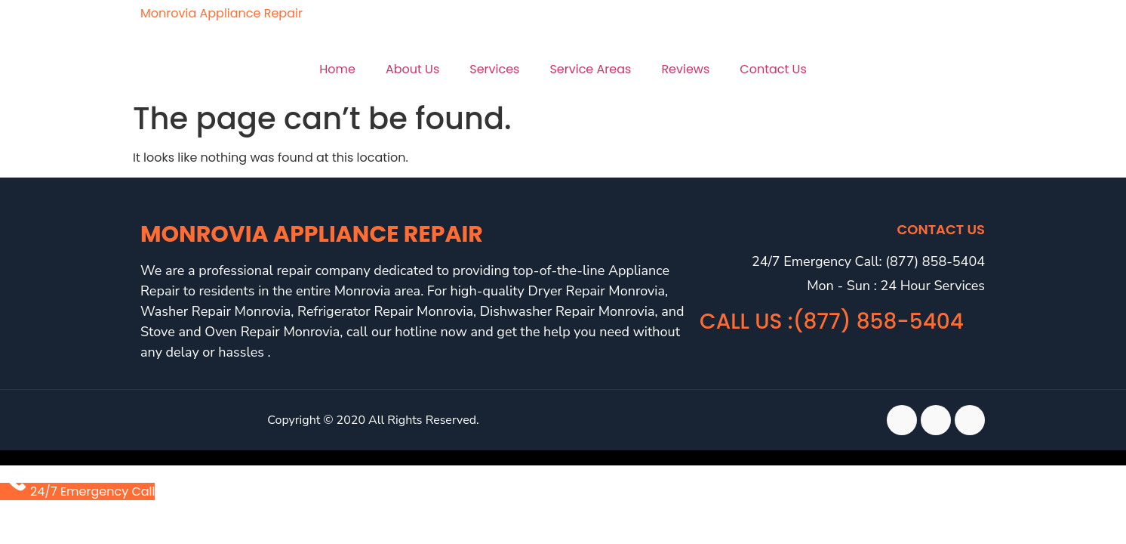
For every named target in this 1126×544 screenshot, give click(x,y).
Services (494, 69)
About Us (412, 69)
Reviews (685, 69)
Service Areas (590, 69)
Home (337, 69)
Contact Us (773, 69)
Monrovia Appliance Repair (221, 13)
